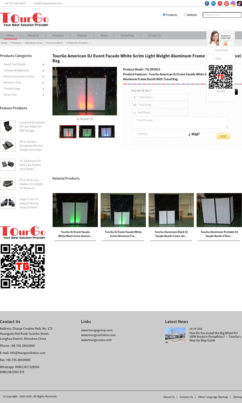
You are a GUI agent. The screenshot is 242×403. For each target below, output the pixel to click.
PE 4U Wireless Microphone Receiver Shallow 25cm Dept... (31, 146)
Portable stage (12, 88)
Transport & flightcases (16, 70)
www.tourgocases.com (96, 340)
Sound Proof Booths (15, 64)
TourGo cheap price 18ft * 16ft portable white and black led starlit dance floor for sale (116, 194)
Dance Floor (10, 94)
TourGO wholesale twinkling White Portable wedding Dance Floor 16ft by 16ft (106, 199)
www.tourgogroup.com (97, 330)
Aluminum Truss (33, 42)
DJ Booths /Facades (77, 42)
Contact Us (154, 35)
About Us (33, 35)
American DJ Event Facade (116, 175)
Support (82, 35)
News (104, 35)
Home (10, 35)
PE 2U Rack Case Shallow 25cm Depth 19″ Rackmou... (31, 184)
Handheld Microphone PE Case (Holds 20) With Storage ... (32, 126)
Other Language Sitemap (213, 397)
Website (192, 15)
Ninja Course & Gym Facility (19, 76)
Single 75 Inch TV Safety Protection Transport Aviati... (29, 203)
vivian (218, 58)
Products (171, 15)
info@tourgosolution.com (27, 353)
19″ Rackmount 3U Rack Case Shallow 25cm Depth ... (30, 165)
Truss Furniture (54, 42)
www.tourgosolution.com (98, 335)
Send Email (221, 50)
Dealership (127, 35)
